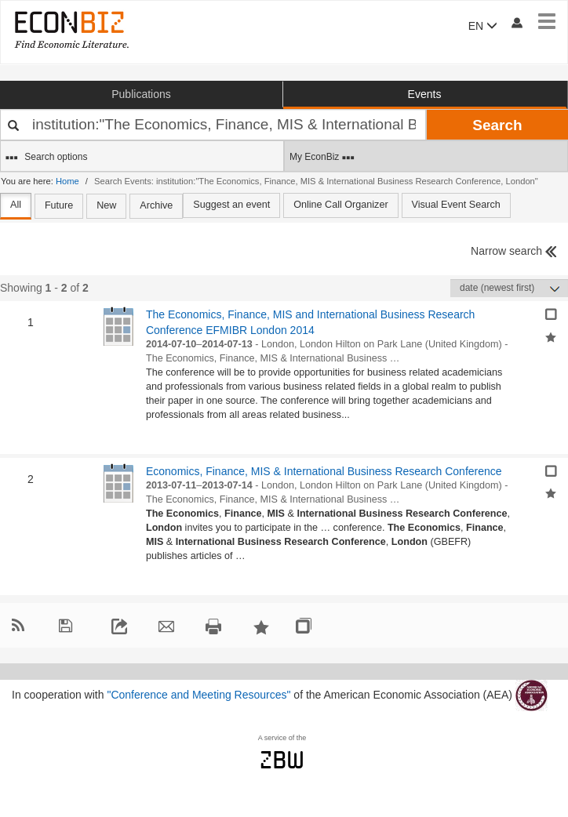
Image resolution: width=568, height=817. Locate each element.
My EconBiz (322, 157)
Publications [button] (141, 94)
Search (497, 125)
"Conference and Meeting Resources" (198, 694)
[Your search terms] (213, 124)
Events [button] (425, 94)
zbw (282, 760)
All (15, 204)
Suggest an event (231, 204)
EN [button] (482, 26)
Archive (156, 205)
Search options (46, 157)
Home (67, 181)
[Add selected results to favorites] (550, 335)
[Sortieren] (509, 288)
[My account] (516, 22)
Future (59, 205)
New (106, 205)
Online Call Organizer (340, 204)
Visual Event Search (456, 204)
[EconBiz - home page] (70, 29)
